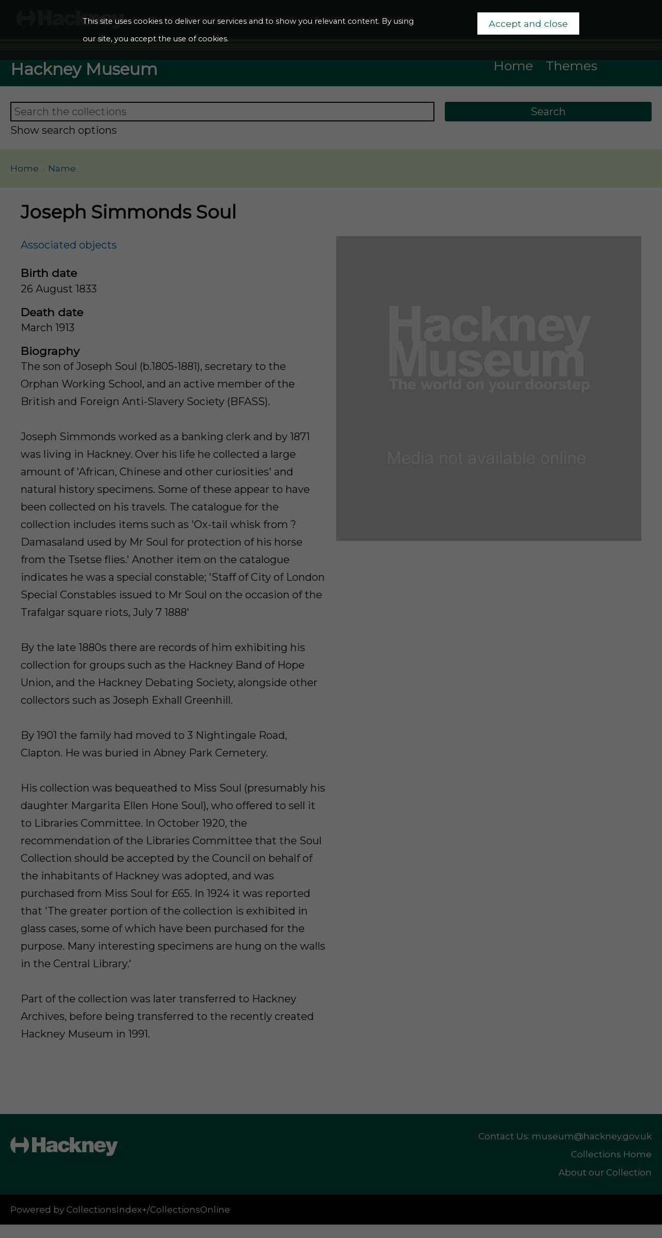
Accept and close (528, 23)
